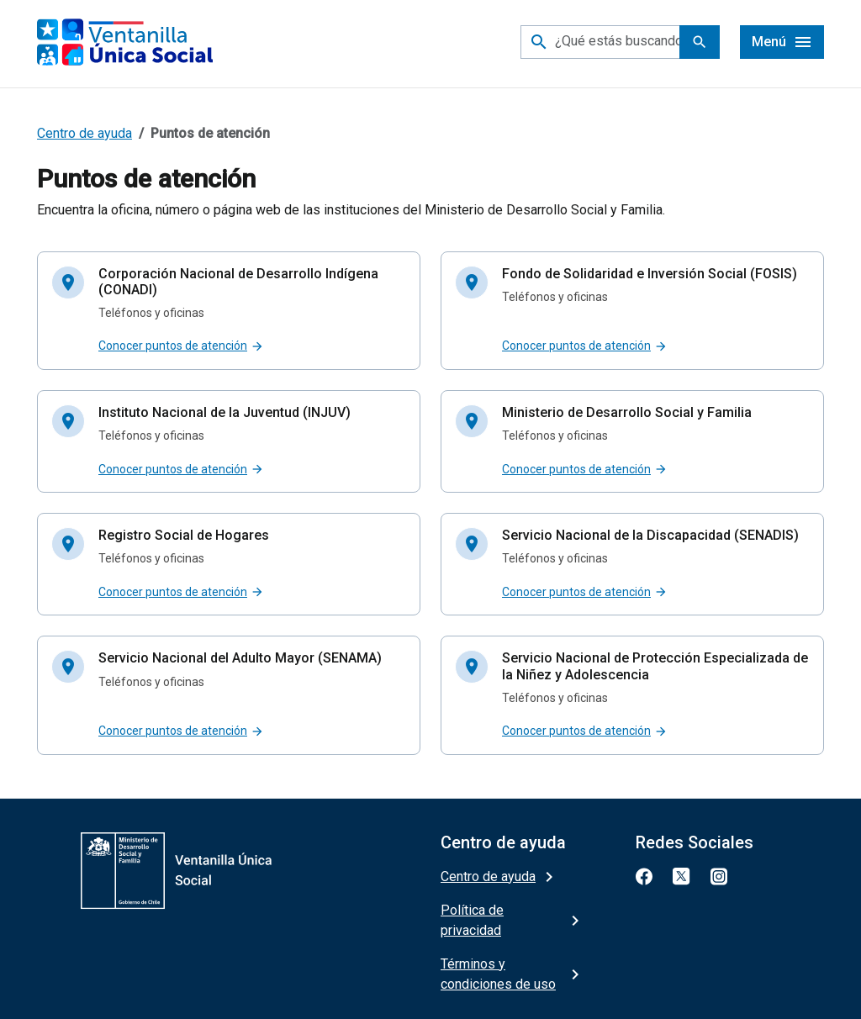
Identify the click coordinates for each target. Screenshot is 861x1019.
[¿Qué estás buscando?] (620, 42)
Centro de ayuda (84, 133)
